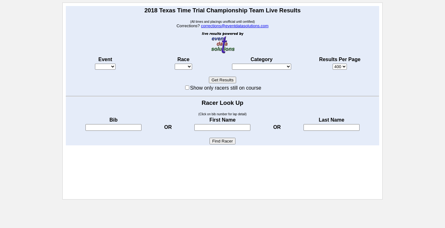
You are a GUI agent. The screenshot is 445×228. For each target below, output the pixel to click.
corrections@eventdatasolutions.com (234, 25)
